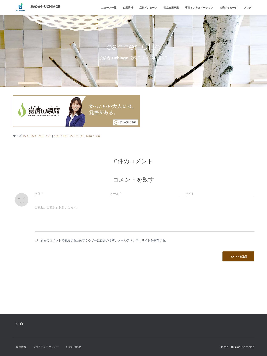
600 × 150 (93, 136)
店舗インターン (148, 7)
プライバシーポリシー (46, 346)
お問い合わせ (73, 346)
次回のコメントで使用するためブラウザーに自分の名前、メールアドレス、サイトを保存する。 (104, 240)
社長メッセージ (228, 7)
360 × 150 (60, 136)
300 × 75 (45, 136)
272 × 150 (76, 136)
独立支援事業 (171, 7)
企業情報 (128, 7)
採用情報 (21, 346)
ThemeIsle (247, 347)
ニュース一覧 (108, 7)
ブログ (247, 7)
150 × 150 (29, 136)
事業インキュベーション (199, 7)
